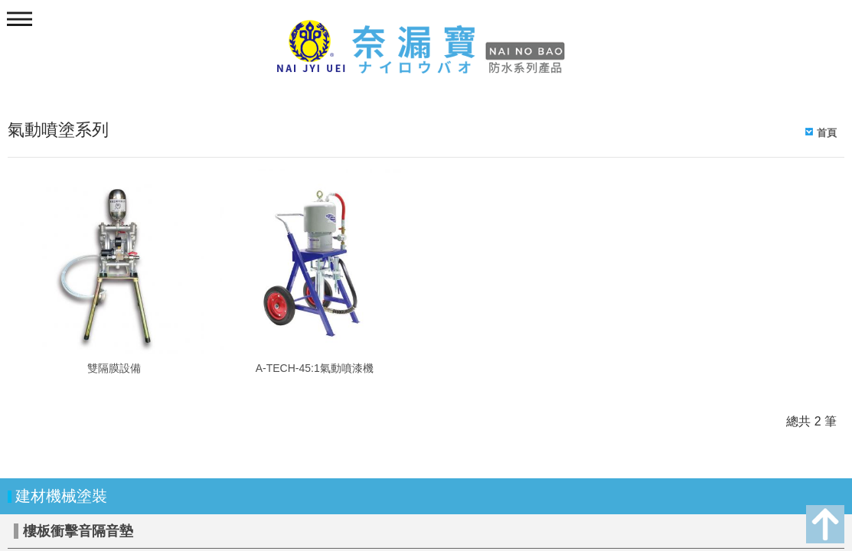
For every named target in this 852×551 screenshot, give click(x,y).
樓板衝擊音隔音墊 (78, 531)
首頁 (827, 133)
